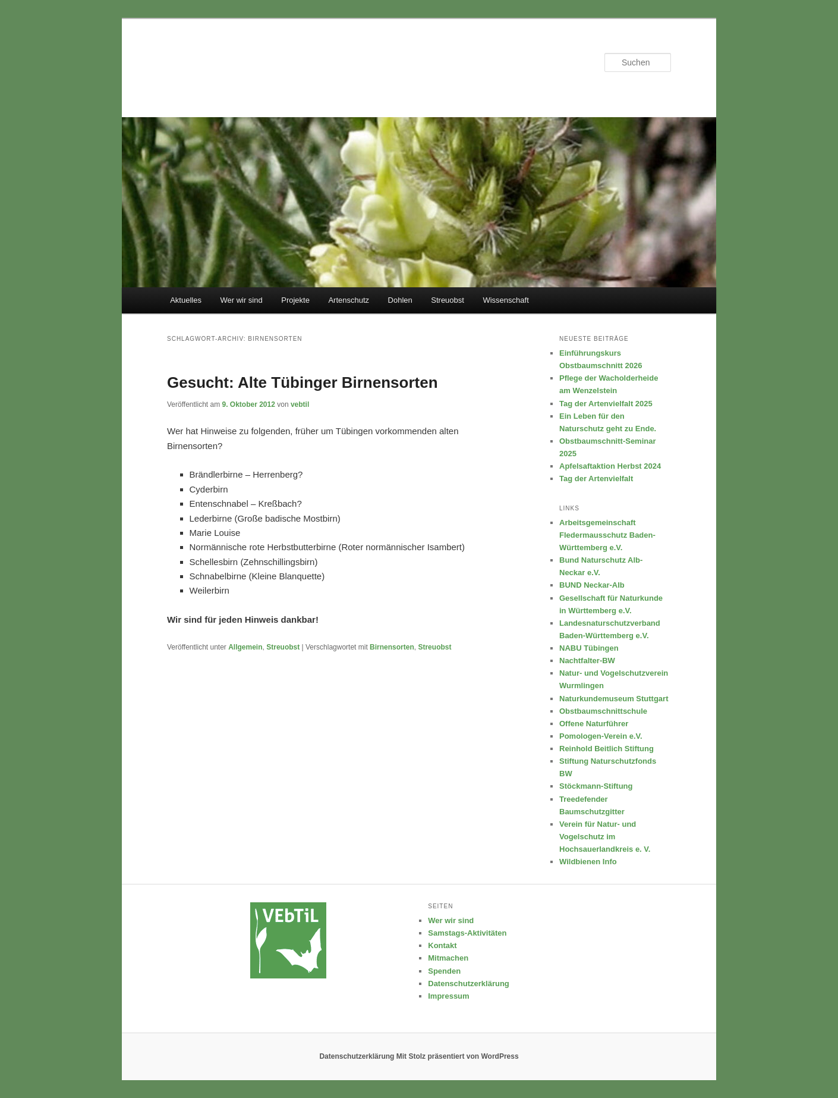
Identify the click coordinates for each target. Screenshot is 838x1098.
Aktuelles (185, 300)
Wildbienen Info (588, 861)
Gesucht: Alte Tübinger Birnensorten (302, 382)
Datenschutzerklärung (468, 983)
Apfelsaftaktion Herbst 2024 (610, 466)
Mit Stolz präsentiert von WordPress (457, 1056)
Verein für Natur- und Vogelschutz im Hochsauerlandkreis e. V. (604, 837)
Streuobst (447, 300)
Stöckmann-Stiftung (596, 786)
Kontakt (442, 945)
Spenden (444, 971)
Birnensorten (392, 647)
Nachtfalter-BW (587, 660)
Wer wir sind (241, 300)
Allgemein (245, 647)
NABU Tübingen (589, 648)
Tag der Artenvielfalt (596, 478)
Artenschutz (348, 300)
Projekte (295, 300)
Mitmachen (448, 957)
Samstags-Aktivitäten (467, 932)
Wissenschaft (505, 300)
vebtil (300, 404)
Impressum (448, 996)
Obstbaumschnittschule (603, 711)
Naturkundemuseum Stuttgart (613, 698)
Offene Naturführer (593, 723)
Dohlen (400, 300)
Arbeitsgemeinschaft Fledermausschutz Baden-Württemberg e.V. (607, 535)
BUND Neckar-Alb (592, 585)
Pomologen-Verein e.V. (600, 736)
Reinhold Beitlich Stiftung (606, 748)
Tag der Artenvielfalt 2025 (606, 403)
